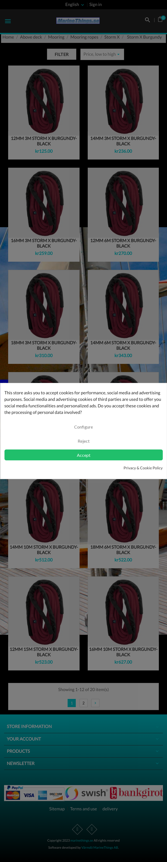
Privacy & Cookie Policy (143, 468)
